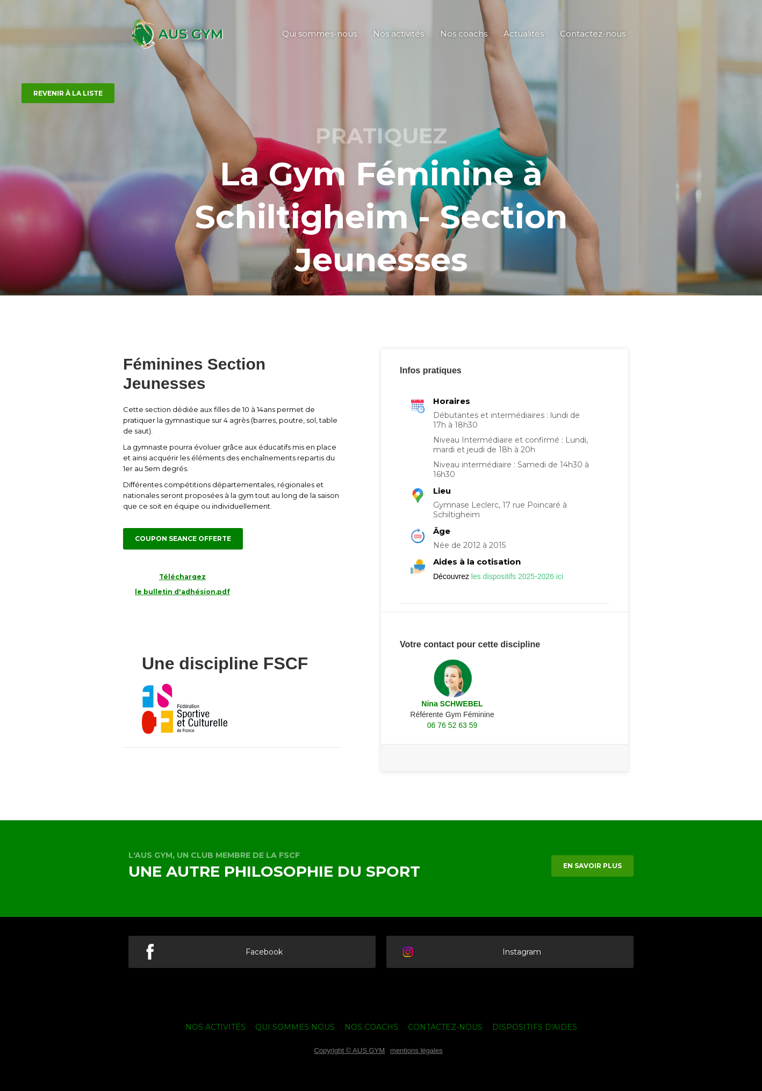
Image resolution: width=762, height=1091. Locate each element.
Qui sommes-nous (319, 33)
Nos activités (398, 33)
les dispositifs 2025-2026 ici (517, 576)
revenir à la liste (68, 93)
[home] (176, 34)
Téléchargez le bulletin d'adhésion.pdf (182, 584)
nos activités (215, 1027)
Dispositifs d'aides (534, 1027)
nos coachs (371, 1027)
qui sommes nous (295, 1027)
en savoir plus (592, 866)
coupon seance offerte (183, 538)
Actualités (524, 33)
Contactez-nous (593, 33)
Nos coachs (463, 33)
